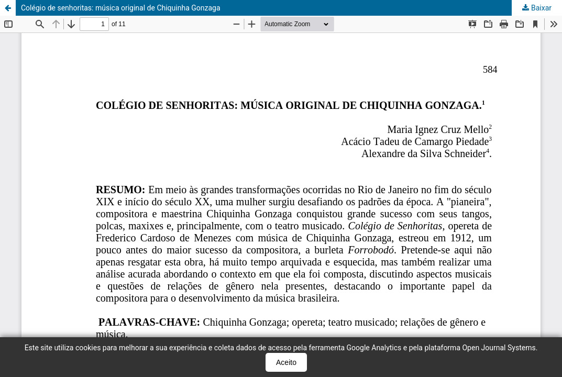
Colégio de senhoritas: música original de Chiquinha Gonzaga (121, 8)
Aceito (286, 362)
